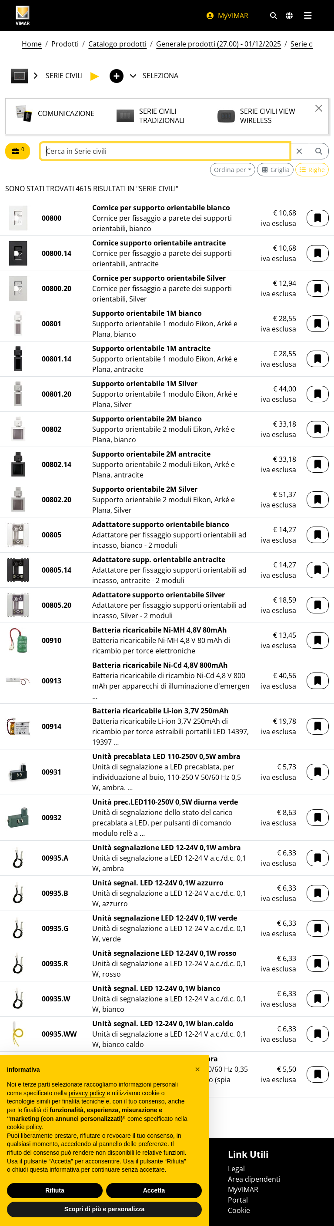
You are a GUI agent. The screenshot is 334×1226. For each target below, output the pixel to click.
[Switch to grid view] (275, 169)
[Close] (319, 108)
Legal (236, 1168)
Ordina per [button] (230, 170)
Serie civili (307, 44)
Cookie (239, 1210)
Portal (238, 1200)
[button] (318, 218)
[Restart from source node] (299, 151)
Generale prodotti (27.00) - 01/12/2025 (218, 44)
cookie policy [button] (24, 1126)
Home (32, 44)
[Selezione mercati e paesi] (289, 15)
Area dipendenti (254, 1179)
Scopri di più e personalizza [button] (104, 1209)
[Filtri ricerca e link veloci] (273, 15)
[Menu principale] (307, 15)
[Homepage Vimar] (23, 15)
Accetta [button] (154, 1190)
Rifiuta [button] (54, 1190)
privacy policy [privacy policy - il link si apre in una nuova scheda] (87, 1093)
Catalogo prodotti (117, 44)
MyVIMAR (227, 15)
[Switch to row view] (312, 169)
